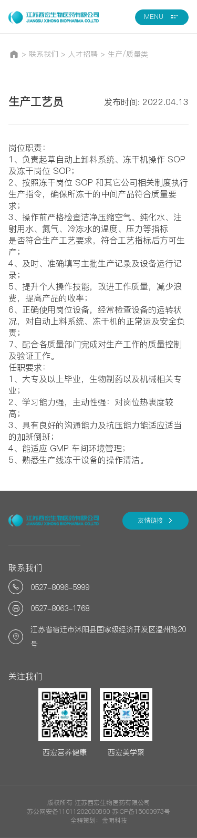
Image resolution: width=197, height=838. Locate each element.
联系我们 (43, 54)
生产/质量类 (128, 54)
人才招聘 (83, 54)
